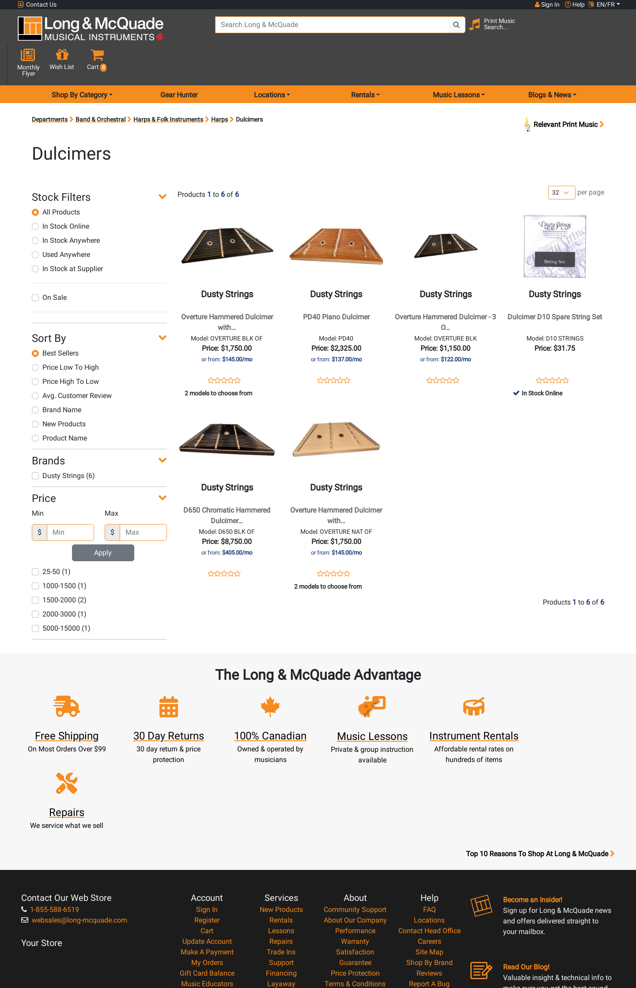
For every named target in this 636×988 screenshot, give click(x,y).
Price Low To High (65, 336)
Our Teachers (355, 919)
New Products (59, 392)
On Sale (49, 266)
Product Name (59, 406)
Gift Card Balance (207, 876)
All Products (56, 180)
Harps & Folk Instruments (168, 88)
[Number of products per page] (561, 161)
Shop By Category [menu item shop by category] (79, 63)
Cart (207, 834)
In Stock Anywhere (66, 209)
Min (38, 482)
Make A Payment (207, 855)
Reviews (429, 876)
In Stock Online (60, 195)
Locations (429, 823)
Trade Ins (281, 855)
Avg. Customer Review (72, 364)
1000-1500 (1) (59, 554)
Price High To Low (65, 350)
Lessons (281, 834)
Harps (219, 88)
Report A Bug (429, 887)
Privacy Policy (355, 897)
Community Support (355, 812)
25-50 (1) (51, 540)
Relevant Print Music (563, 93)
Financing (281, 876)
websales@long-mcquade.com (74, 823)
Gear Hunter (178, 63)
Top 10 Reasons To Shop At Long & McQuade (540, 757)
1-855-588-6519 (50, 812)
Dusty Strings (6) (63, 444)
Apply (103, 521)
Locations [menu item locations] (269, 63)
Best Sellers (55, 322)
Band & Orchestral (100, 88)
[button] (613, 32)
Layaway (281, 887)
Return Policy (355, 908)
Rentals (281, 823)
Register (207, 823)
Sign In (207, 812)
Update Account (207, 844)
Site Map (429, 855)
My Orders (207, 866)
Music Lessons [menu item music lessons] (456, 63)
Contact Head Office (429, 834)
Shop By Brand (429, 866)
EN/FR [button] (601, 4)
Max (111, 482)
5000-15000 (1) (61, 597)
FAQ (429, 812)
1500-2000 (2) (59, 568)
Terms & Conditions (355, 887)
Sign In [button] (547, 4)
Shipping (281, 897)
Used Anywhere (61, 223)
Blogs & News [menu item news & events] (549, 63)
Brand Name (56, 378)
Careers (429, 844)
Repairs (281, 844)
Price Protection (355, 876)
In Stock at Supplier (67, 237)
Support (281, 866)
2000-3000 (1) (59, 582)
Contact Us (37, 4)
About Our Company (355, 823)
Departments (50, 88)
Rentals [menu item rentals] (363, 63)
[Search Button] (455, 31)
